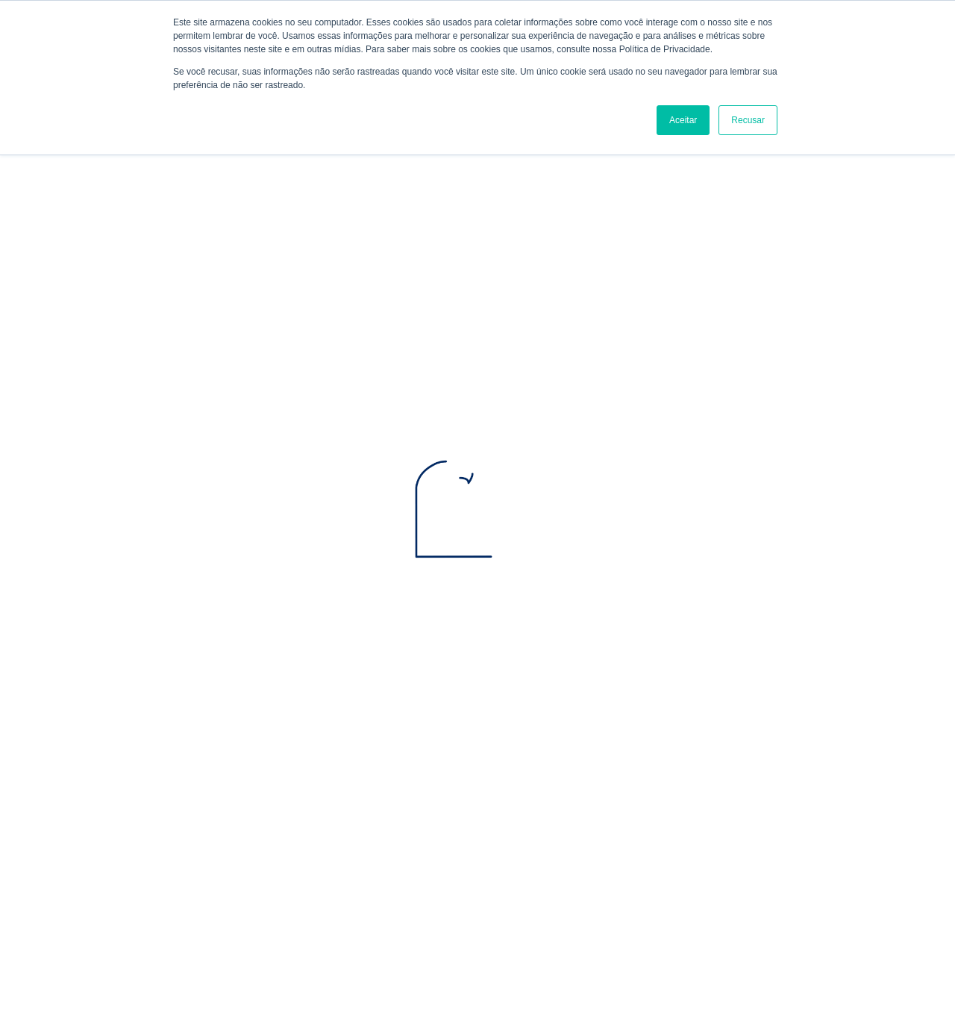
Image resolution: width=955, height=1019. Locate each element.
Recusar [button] (748, 120)
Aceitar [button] (683, 120)
